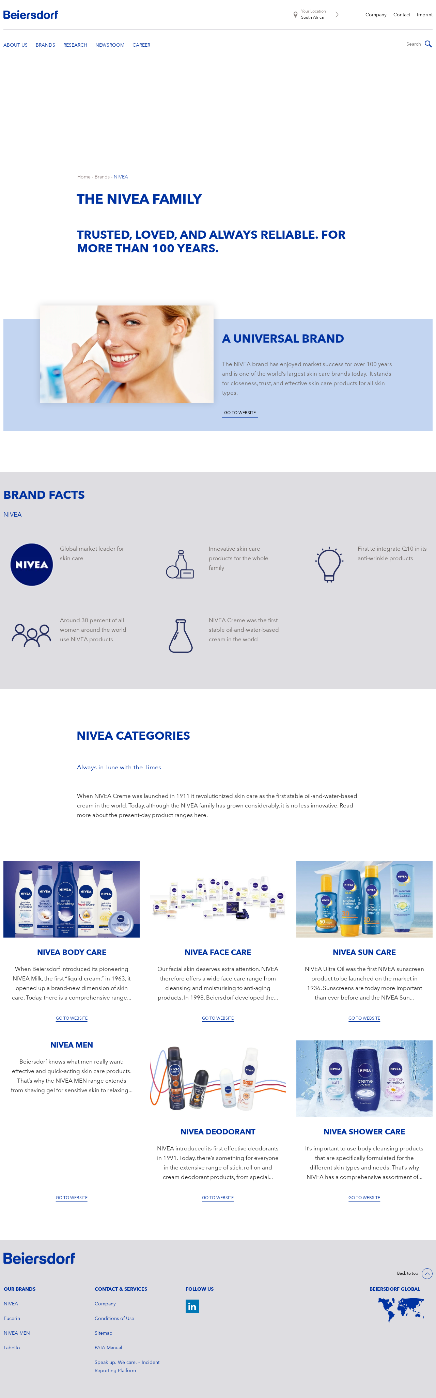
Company (376, 15)
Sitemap (103, 1333)
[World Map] (401, 1310)
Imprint (425, 15)
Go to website (240, 413)
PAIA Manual (108, 1348)
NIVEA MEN (17, 1333)
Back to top (407, 1274)
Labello (12, 1348)
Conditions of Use (114, 1318)
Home (84, 177)
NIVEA (121, 177)
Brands (102, 177)
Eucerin (12, 1318)
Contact (401, 15)
